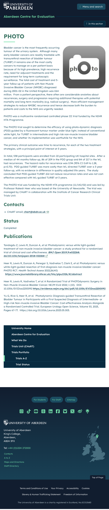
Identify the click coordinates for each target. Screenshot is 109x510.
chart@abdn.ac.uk (35, 212)
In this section (94, 24)
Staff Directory (11, 467)
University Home (21, 328)
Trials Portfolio (20, 352)
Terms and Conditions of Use (34, 489)
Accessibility (73, 489)
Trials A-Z (21, 358)
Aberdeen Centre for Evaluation (30, 16)
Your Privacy (57, 489)
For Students (38, 400)
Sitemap (72, 400)
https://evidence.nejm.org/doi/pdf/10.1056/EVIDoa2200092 (69, 288)
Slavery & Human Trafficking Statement (41, 495)
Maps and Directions (14, 463)
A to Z (7, 459)
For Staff (56, 400)
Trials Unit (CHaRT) (22, 346)
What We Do (19, 340)
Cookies (86, 489)
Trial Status (23, 364)
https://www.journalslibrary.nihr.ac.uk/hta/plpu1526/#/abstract (43, 274)
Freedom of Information (76, 495)
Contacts (8, 455)
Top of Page (97, 478)
